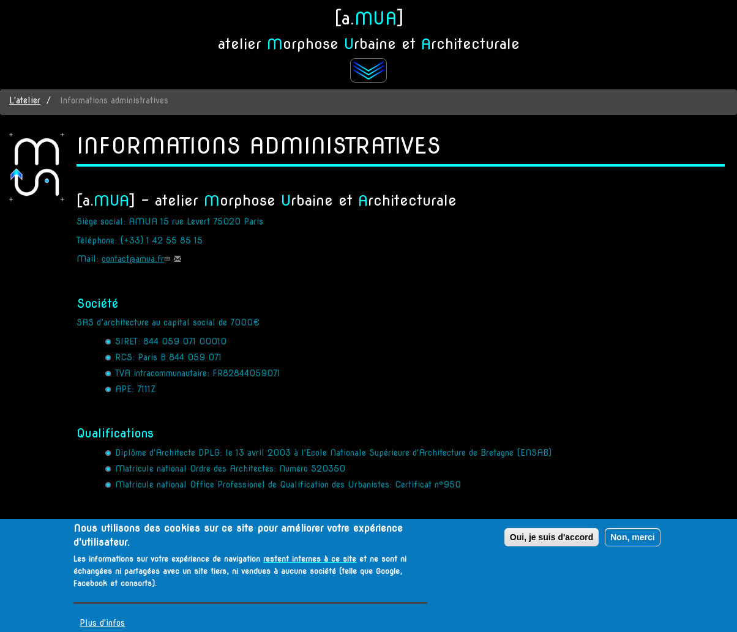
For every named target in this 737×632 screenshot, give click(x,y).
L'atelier (24, 100)
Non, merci (632, 541)
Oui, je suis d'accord (551, 541)
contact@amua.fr (137, 259)
